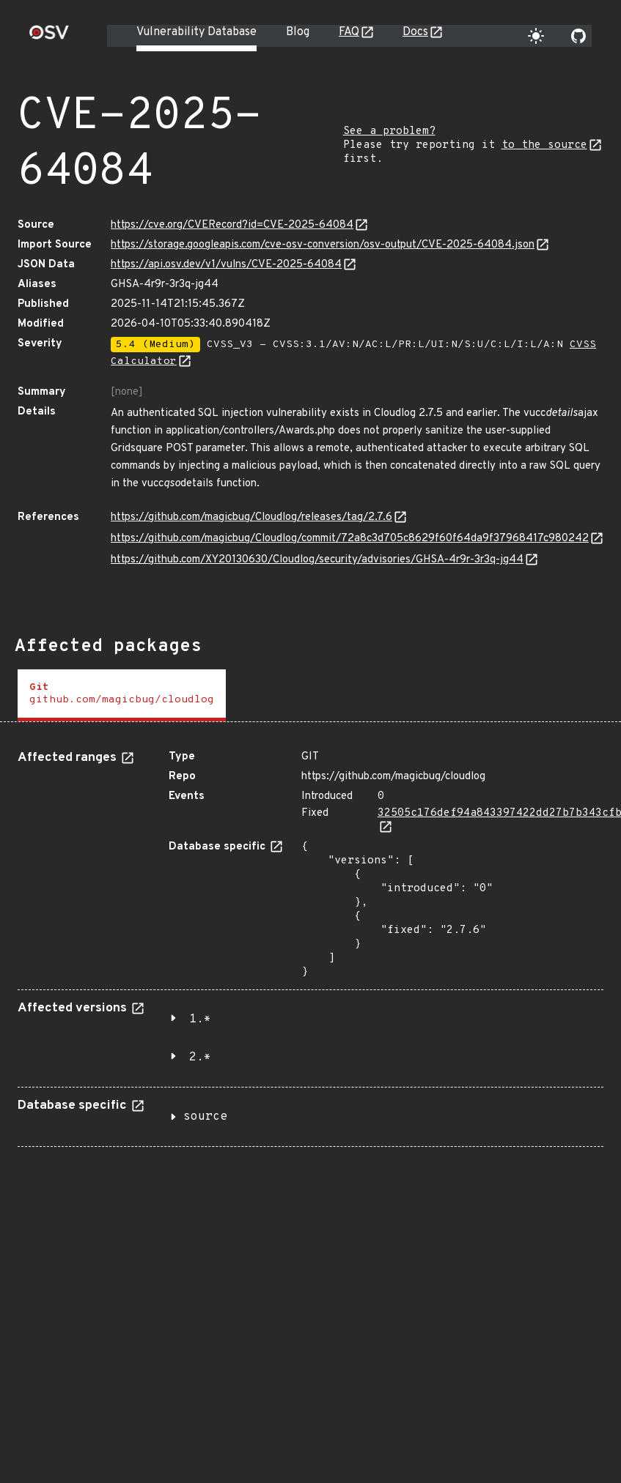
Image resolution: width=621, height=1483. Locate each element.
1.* (200, 1019)
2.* (200, 1057)
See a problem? (389, 131)
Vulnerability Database (196, 32)
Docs (415, 32)
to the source (544, 145)
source (205, 1117)
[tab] (122, 695)
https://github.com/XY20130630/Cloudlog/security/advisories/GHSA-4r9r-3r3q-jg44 (317, 560)
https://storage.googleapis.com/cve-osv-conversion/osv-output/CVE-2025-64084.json (322, 245)
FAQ (349, 32)
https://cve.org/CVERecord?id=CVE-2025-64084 (232, 225)
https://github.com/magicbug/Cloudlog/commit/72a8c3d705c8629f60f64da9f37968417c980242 (350, 539)
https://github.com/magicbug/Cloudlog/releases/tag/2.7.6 (251, 517)
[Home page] (49, 37)
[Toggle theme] (536, 36)
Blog (297, 32)
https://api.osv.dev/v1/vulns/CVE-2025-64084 (226, 265)
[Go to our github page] (578, 36)
